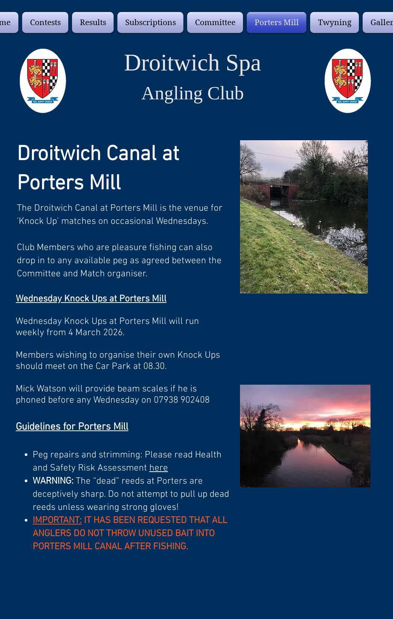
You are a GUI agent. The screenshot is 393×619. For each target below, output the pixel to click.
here (158, 468)
